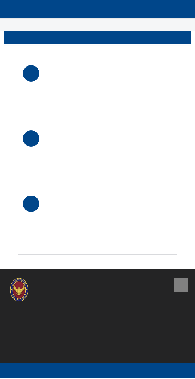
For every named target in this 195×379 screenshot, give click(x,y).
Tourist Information (83, 25)
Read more (159, 115)
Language (166, 9)
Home (11, 25)
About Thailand (40, 25)
